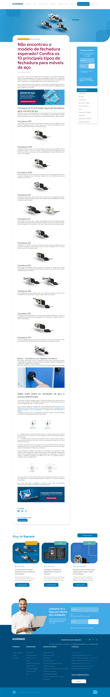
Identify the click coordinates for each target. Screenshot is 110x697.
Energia (14, 655)
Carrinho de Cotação (48, 652)
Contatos (75, 647)
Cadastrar (92, 66)
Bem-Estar (15, 658)
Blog (35, 4)
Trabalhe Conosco (63, 4)
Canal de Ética (46, 679)
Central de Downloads (48, 660)
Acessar (79, 681)
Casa (60, 543)
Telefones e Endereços (48, 666)
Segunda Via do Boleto (49, 655)
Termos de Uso (94, 644)
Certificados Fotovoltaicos (49, 671)
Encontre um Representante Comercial (53, 663)
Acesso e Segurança (18, 652)
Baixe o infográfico (34, 483)
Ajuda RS (28, 660)
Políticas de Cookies (31, 671)
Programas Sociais (30, 658)
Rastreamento (46, 658)
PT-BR (93, 4)
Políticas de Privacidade (32, 668)
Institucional (53, 4)
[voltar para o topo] (95, 692)
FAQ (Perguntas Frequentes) (50, 674)
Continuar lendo (22, 585)
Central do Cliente (43, 4)
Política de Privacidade (79, 644)
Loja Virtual (73, 4)
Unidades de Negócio (31, 655)
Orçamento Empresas (83, 4)
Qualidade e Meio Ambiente (33, 663)
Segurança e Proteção (31, 543)
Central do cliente (50, 647)
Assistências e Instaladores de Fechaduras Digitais (55, 668)
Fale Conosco (22, 520)
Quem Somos (29, 652)
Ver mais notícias (87, 535)
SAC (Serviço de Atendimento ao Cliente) (53, 676)
